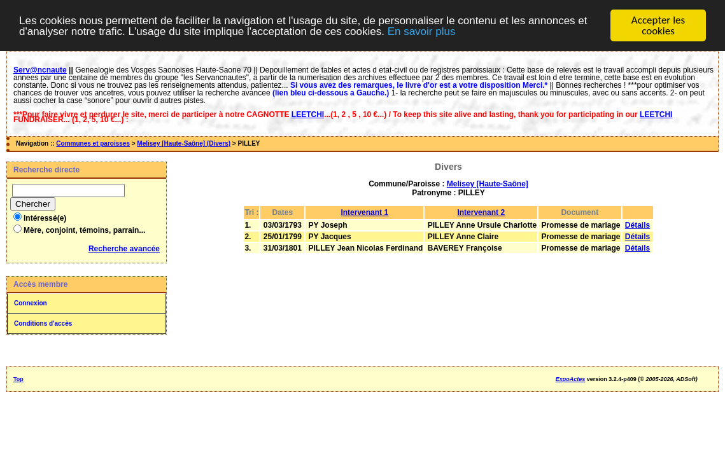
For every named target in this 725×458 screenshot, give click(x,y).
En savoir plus (422, 31)
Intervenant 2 (481, 212)
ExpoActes (571, 379)
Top (18, 379)
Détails (637, 225)
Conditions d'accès (43, 323)
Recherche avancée (124, 248)
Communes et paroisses (93, 143)
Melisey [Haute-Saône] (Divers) (183, 143)
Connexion (30, 303)
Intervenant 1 (364, 212)
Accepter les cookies (658, 25)
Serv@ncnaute (40, 70)
